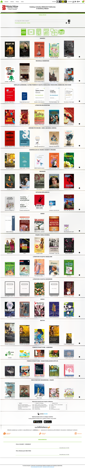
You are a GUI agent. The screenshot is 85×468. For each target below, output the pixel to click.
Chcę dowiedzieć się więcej (36, 466)
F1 (75, 1)
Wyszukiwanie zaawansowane (20, 22)
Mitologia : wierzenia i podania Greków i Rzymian (25, 405)
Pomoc (17, 1)
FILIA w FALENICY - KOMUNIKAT (23, 444)
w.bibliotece (36, 430)
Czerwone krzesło (37, 409)
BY (65, 1)
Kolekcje (28, 22)
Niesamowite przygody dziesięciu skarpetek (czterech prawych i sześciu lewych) (30, 409)
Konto (22, 1)
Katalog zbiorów (42, 14)
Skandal (52, 405)
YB (63, 1)
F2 (78, 1)
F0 (73, 1)
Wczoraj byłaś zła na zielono (55, 409)
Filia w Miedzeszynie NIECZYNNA (23, 450)
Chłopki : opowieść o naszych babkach (40, 404)
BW (60, 1)
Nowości (6, 1)
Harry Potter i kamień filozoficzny (23, 404)
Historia (12, 1)
